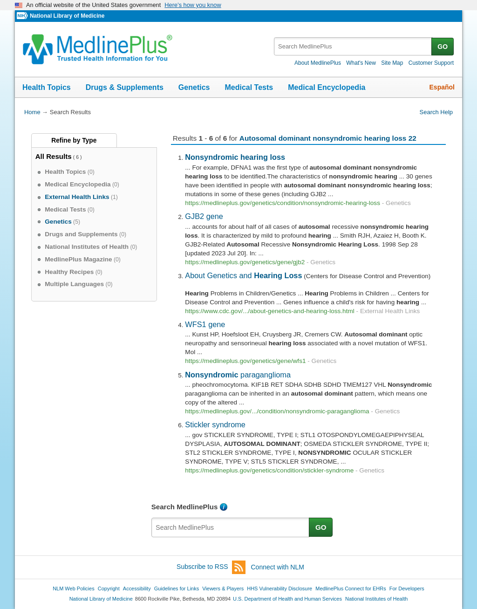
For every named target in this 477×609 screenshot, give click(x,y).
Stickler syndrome (215, 424)
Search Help (436, 112)
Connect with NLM (277, 567)
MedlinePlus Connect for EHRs (350, 588)
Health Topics (46, 87)
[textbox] (353, 46)
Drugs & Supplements (125, 87)
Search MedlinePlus (184, 507)
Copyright (109, 588)
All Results (53, 156)
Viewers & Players (223, 588)
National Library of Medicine (67, 16)
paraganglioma (238, 374)
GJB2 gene (204, 216)
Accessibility (137, 588)
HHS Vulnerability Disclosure (279, 588)
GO (442, 46)
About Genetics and (243, 275)
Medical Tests (249, 87)
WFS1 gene (205, 324)
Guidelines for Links (176, 588)
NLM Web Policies (74, 588)
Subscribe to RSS (211, 567)
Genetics (194, 87)
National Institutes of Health (376, 599)
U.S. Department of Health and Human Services (287, 599)
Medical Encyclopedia (326, 87)
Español (442, 87)
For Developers (406, 588)
